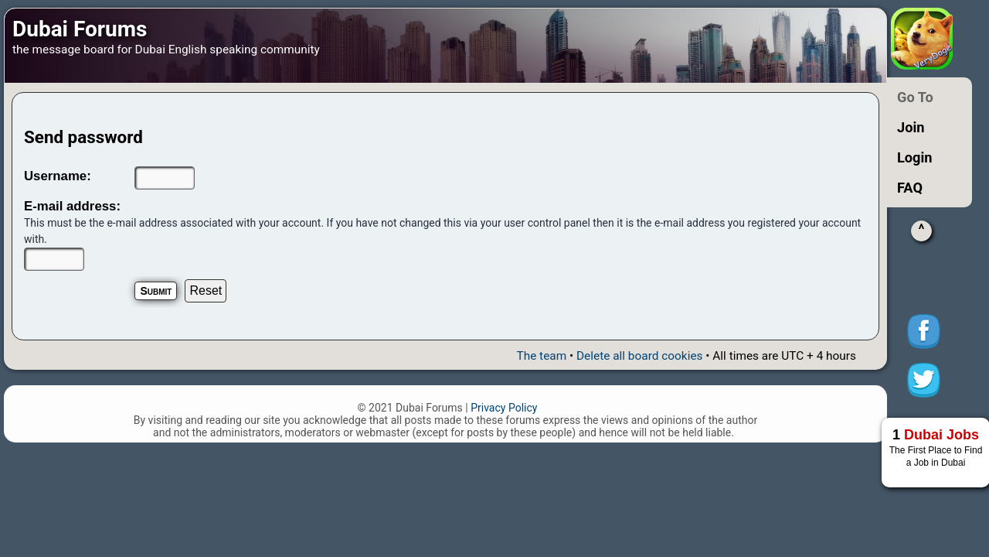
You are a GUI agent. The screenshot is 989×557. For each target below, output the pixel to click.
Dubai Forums (79, 29)
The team (541, 356)
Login (915, 157)
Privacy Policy (504, 408)
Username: (57, 176)
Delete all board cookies (639, 356)
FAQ (910, 187)
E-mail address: (72, 206)
